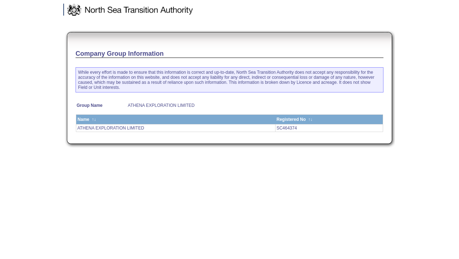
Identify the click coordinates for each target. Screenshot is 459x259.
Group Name (90, 105)
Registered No (295, 119)
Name (87, 119)
